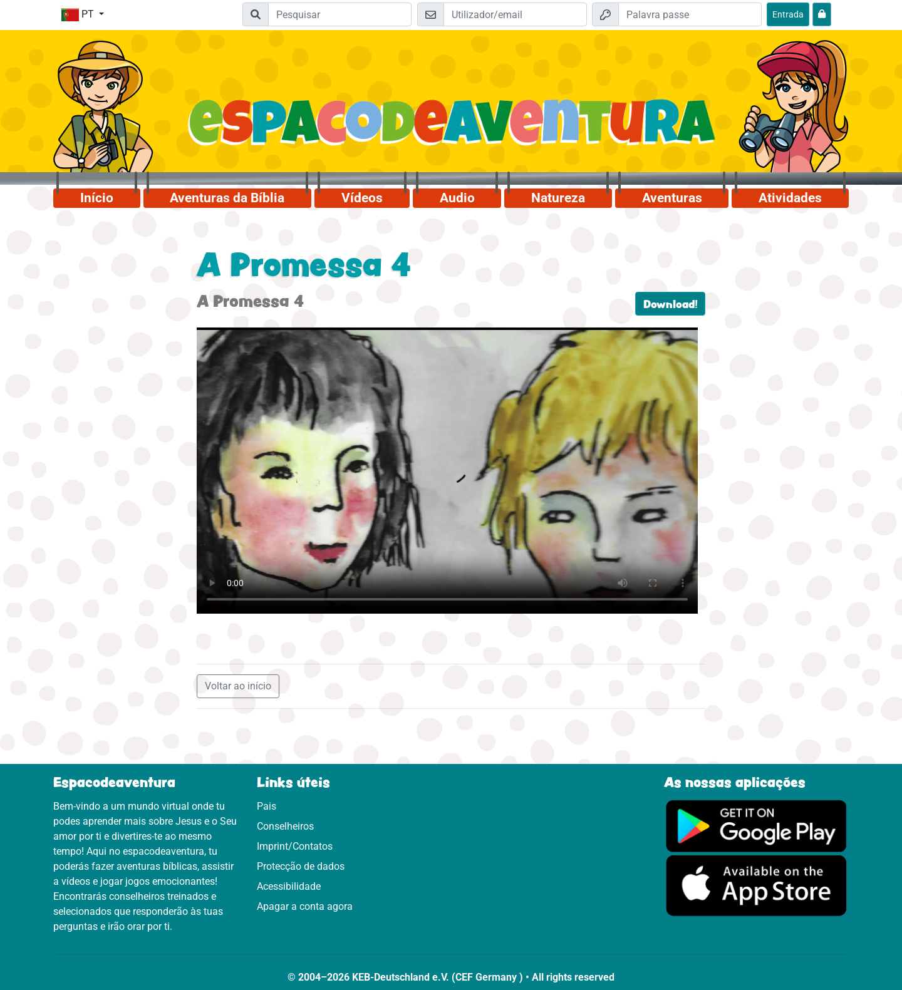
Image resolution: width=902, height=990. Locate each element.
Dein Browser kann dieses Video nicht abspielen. (447, 470)
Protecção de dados (301, 866)
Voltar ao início (238, 686)
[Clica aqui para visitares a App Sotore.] (756, 885)
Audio (457, 197)
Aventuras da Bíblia (227, 197)
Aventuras (672, 197)
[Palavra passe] (690, 14)
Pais (266, 806)
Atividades (790, 197)
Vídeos (362, 197)
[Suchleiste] (340, 14)
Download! (670, 303)
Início (96, 197)
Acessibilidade (289, 886)
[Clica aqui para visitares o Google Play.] (756, 825)
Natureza (558, 197)
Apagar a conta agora (305, 906)
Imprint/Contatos (295, 846)
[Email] (515, 14)
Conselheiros (285, 826)
